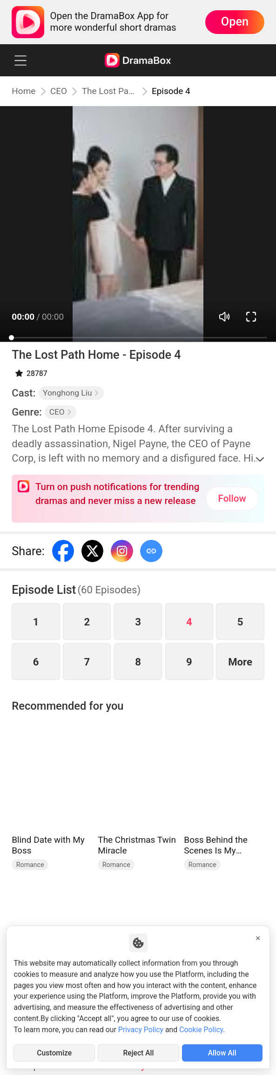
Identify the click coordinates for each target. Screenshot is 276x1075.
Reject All (138, 1052)
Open (235, 21)
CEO (58, 91)
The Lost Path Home (109, 91)
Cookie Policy (201, 1029)
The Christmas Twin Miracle (137, 845)
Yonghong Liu (71, 392)
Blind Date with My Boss (48, 845)
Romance (30, 864)
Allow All (222, 1052)
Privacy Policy (140, 1029)
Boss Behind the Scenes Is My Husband (215, 845)
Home (23, 91)
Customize (54, 1052)
